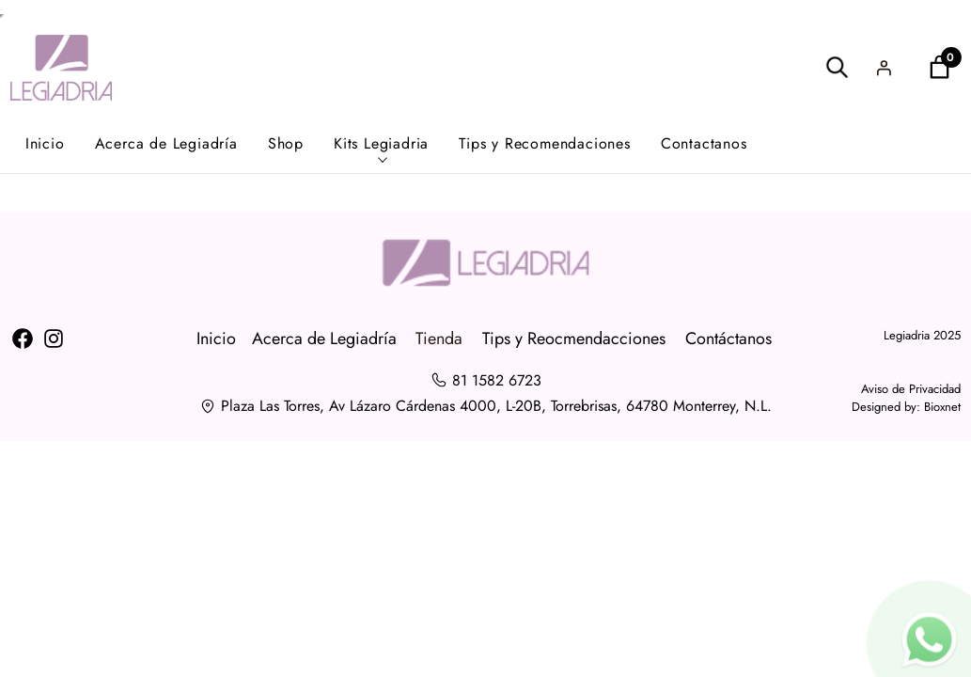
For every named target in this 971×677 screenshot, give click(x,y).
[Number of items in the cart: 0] (939, 67)
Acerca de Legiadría (324, 338)
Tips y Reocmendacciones (574, 338)
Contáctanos (728, 338)
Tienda (438, 338)
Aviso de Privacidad (911, 389)
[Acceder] (883, 67)
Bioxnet (942, 407)
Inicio (216, 338)
